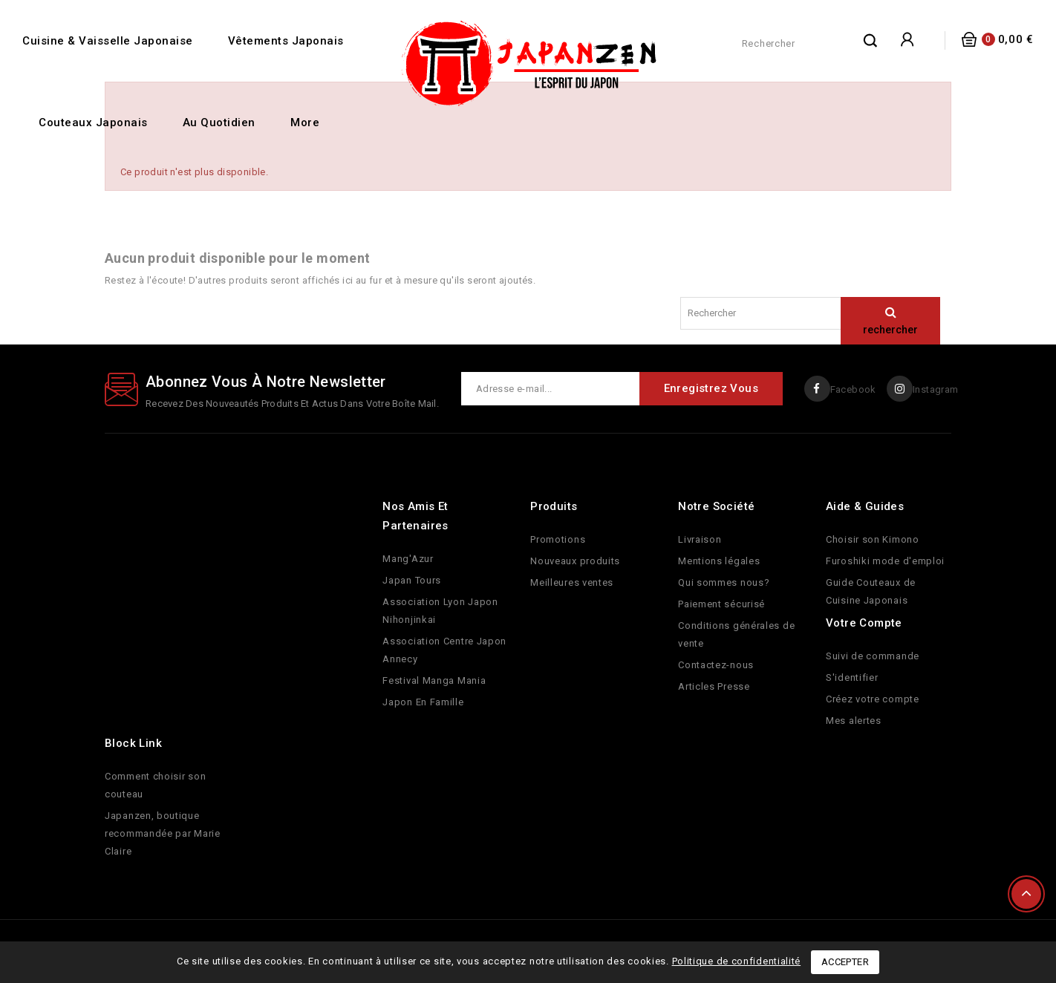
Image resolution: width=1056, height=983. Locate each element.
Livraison (699, 539)
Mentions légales (719, 560)
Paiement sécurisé (721, 604)
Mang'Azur (407, 558)
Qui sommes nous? (723, 582)
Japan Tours (411, 580)
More (304, 122)
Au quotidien (219, 122)
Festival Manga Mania (434, 680)
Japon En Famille (422, 702)
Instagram (935, 389)
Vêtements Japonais (286, 41)
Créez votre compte (872, 699)
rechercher (871, 40)
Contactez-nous (716, 664)
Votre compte (864, 623)
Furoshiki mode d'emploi (885, 560)
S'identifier (852, 677)
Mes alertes (853, 720)
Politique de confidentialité (736, 961)
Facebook (852, 389)
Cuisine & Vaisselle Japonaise (107, 41)
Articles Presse (714, 686)
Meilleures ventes (571, 582)
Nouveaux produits (575, 560)
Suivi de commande (872, 656)
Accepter (845, 961)
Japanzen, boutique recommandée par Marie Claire (163, 833)
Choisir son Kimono (872, 539)
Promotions (557, 539)
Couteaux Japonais (93, 122)
